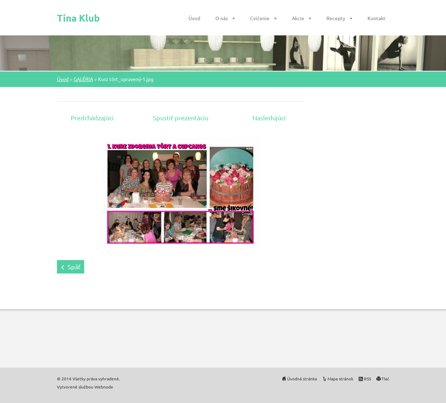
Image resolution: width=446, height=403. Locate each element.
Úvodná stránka (302, 378)
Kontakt (376, 18)
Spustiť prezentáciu (180, 117)
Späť (74, 266)
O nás (221, 18)
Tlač (385, 378)
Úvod (194, 18)
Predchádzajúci (92, 117)
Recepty (335, 18)
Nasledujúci (269, 117)
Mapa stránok (340, 378)
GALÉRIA (83, 79)
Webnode (103, 387)
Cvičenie (260, 18)
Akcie (298, 18)
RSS (367, 378)
